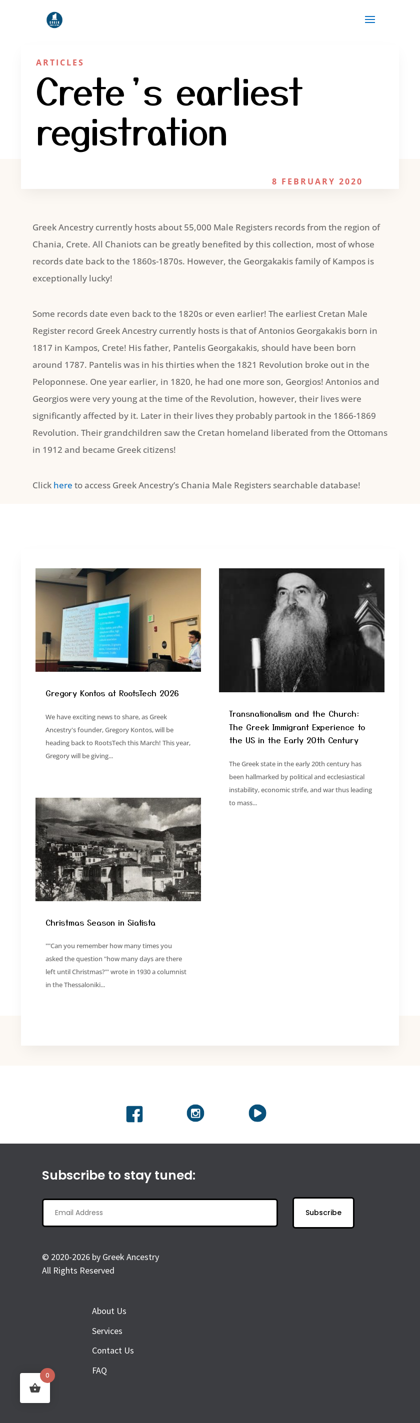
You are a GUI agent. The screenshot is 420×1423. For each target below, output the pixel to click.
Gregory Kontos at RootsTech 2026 (112, 693)
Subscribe (324, 1213)
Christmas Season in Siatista (101, 922)
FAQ (99, 1370)
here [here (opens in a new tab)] (63, 485)
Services (107, 1331)
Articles (60, 62)
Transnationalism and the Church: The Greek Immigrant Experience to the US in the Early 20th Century (297, 726)
